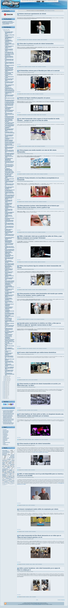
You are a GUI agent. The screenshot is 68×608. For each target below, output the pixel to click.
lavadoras (27, 596)
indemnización (34, 39)
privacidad (11, 457)
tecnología (39, 66)
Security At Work (5, 430)
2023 (4, 383)
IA (29, 319)
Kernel (10, 472)
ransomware (5, 460)
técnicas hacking (11, 481)
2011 (4, 397)
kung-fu (31, 564)
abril (5, 377)
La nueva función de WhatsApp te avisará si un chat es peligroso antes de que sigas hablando (8, 411)
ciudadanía (26, 66)
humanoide (30, 39)
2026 (4, 29)
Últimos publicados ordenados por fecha (7, 23)
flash (13, 475)
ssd (6, 465)
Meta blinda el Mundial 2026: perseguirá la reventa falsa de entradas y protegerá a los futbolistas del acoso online (8, 416)
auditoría (13, 480)
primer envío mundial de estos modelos (40, 452)
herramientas (4, 469)
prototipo (38, 39)
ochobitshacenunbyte (6, 442)
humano (26, 439)
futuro (26, 232)
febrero (5, 379)
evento (23, 201)
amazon (23, 531)
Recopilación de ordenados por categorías (8, 22)
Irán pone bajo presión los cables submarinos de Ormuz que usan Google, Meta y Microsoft (8, 420)
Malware (4, 454)
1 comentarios (34, 596)
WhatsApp (12, 464)
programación (5, 468)
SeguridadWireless (9, 478)
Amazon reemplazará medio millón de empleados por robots (38, 509)
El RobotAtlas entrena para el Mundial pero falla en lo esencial (39, 70)
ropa (32, 379)
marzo (5, 378)
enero (5, 380)
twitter (8, 466)
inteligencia (34, 201)
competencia (24, 348)
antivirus (6, 473)
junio (5, 30)
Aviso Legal (39, 603)
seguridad (5, 450)
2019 (4, 388)
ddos (3, 466)
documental (4, 479)
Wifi (11, 465)
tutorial (3, 462)
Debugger (10, 479)
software (12, 456)
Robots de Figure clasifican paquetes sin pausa (34, 98)
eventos (9, 475)
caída (23, 146)
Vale (43, 1)
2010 (4, 398)
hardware (5, 453)
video (40, 114)
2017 (4, 390)
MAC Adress (6, 483)
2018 (4, 389)
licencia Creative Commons (37, 604)
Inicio (37, 599)
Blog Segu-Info (5, 432)
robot (41, 39)
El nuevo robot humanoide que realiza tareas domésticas (37, 352)
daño (27, 39)
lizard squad (8, 480)
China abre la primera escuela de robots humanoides (36, 43)
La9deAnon (5, 437)
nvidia (3, 463)
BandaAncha (5, 440)
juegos (10, 474)
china (23, 66)
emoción (23, 232)
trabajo (38, 114)
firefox (3, 471)
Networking (4, 470)
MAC (5, 476)
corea (27, 348)
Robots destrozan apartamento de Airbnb (32, 14)
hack (13, 472)
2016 (4, 391)
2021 (4, 386)
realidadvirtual (37, 439)
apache (11, 473)
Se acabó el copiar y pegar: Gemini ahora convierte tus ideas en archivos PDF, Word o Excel (8, 423)
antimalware (11, 483)
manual (10, 462)
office (13, 471)
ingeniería (29, 146)
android (12, 460)
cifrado (9, 467)
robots (37, 289)
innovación (30, 201)
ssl (2, 477)
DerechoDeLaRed (6, 438)
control (23, 439)
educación (29, 66)
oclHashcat (3, 484)
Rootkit (3, 480)
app (13, 466)
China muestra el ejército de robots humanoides (34, 443)
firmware (8, 471)
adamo (9, 482)
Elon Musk (23, 564)
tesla (42, 439)
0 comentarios (45, 39)
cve (6, 461)
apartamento (24, 39)
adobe (5, 472)
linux (11, 461)
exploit (9, 463)
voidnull (4, 443)
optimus (33, 439)
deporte (26, 289)
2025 (4, 381)
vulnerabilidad (6, 452)
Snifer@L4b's (5, 439)
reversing (3, 482)
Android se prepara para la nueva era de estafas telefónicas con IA (8, 414)
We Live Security (6, 431)
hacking (4, 464)
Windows (9, 459)
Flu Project (4, 429)
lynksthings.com (5, 444)
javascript (4, 474)
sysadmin (10, 470)
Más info (38, 1)
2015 (4, 392)
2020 (4, 387)
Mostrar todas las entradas (49, 10)
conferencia (12, 477)
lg (28, 379)
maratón (33, 146)
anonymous (10, 476)
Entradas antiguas (61, 599)
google (12, 454)
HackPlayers (5, 433)
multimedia (4, 475)
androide (23, 319)
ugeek (4, 441)
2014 (4, 393)
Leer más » (19, 37)
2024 (4, 382)
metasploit (5, 481)
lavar (27, 379)
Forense (7, 477)
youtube (10, 469)
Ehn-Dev (13, 482)
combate (23, 289)
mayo (5, 376)
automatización (24, 114)
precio (27, 505)
